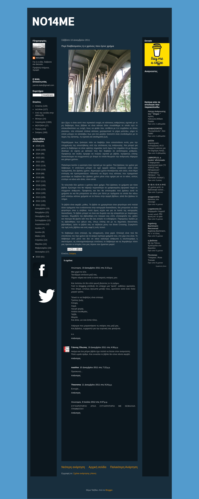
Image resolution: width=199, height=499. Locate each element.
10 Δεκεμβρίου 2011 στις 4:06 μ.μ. (103, 347)
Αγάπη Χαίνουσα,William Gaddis (155, 118)
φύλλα (151, 140)
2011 (38, 205)
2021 (38, 165)
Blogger (109, 490)
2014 (38, 193)
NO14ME (53, 21)
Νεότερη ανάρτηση (73, 467)
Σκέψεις (72, 253)
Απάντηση (75, 338)
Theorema (76, 385)
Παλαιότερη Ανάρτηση (124, 467)
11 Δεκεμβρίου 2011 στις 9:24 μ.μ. (97, 385)
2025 (38, 150)
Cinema (38, 106)
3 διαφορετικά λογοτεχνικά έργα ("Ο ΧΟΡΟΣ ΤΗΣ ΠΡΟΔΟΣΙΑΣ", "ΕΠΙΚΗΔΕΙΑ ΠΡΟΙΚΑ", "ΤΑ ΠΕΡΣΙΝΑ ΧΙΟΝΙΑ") (157, 170)
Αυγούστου (40, 224)
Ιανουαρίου (40, 252)
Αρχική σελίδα (97, 467)
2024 (38, 154)
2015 (38, 189)
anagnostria (153, 197)
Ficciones (152, 255)
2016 (38, 185)
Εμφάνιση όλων (161, 266)
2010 (38, 257)
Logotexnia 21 (154, 209)
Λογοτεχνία (40, 122)
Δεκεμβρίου (40, 208)
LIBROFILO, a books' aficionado (156, 158)
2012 (38, 201)
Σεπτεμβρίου (41, 220)
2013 (38, 197)
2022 (38, 161)
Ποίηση (38, 129)
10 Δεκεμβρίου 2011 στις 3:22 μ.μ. (97, 268)
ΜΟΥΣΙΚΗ (39, 125)
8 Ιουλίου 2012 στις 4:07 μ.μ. (95, 402)
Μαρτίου (39, 244)
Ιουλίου (38, 228)
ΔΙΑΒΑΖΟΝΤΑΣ (155, 128)
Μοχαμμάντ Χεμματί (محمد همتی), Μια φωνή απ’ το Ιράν (156, 213)
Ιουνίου (38, 232)
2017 (38, 181)
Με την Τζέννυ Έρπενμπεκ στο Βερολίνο (154, 245)
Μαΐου (38, 236)
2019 (38, 173)
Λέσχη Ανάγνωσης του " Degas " (157, 112)
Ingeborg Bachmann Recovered (153, 226)
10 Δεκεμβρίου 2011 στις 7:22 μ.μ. (95, 367)
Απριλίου (39, 240)
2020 (38, 169)
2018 (38, 177)
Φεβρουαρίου (41, 248)
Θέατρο (38, 119)
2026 (38, 146)
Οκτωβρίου (40, 216)
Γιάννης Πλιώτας (79, 347)
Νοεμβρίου (40, 212)
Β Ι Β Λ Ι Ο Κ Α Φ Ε (157, 185)
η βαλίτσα (152, 240)
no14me (38, 109)
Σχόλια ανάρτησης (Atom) (84, 473)
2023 (38, 157)
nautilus (75, 367)
